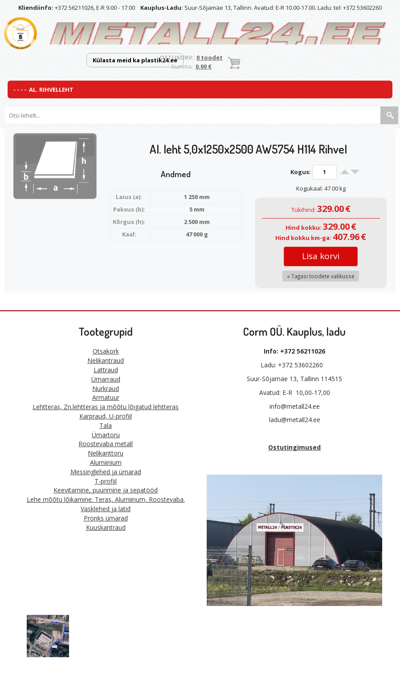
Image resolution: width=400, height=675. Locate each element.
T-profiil (105, 481)
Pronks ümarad (106, 518)
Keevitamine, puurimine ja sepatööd (105, 490)
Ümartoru (106, 435)
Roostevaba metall (105, 443)
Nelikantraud (105, 360)
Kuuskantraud (106, 527)
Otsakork (106, 351)
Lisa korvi (320, 256)
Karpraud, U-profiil (105, 416)
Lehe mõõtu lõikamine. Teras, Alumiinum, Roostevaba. (106, 499)
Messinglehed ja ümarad (105, 472)
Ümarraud (105, 379)
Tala (105, 425)
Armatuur (105, 397)
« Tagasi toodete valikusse (321, 276)
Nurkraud (105, 388)
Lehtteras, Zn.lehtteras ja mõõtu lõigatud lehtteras (106, 407)
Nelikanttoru (105, 453)
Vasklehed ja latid (106, 508)
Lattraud (106, 370)
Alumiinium (106, 462)
